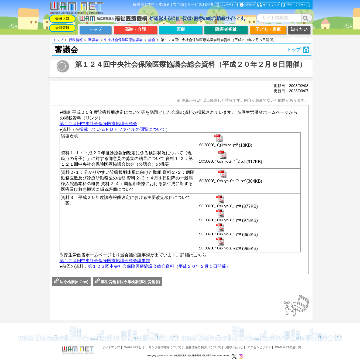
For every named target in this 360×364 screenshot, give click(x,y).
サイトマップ (111, 347)
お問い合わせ (234, 347)
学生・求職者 (158, 4)
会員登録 (62, 28)
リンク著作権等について (165, 347)
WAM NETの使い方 (288, 347)
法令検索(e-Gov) (71, 282)
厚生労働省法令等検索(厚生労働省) (127, 282)
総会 (151, 40)
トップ (58, 40)
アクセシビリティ (259, 347)
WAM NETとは (134, 347)
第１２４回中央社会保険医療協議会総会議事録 (105, 260)
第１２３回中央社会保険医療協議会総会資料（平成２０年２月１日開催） (159, 266)
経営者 (138, 4)
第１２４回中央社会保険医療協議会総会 (98, 123)
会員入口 (62, 18)
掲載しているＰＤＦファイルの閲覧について (122, 129)
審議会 (93, 40)
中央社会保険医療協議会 (123, 40)
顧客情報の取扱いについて (203, 347)
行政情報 (76, 40)
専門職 (178, 4)
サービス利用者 (200, 4)
